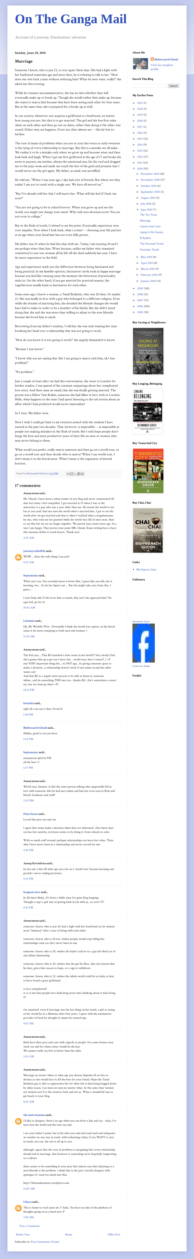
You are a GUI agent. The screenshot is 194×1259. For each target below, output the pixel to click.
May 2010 (147, 257)
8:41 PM (28, 908)
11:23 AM (29, 636)
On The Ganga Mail (71, 19)
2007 (140, 300)
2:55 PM (28, 801)
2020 (140, 109)
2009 (140, 288)
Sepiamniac (30, 576)
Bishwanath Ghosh (35, 728)
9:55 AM (28, 562)
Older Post (114, 1235)
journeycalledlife (34, 551)
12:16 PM (28, 690)
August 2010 (148, 198)
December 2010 (150, 174)
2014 (140, 145)
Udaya (27, 1202)
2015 (140, 139)
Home (68, 1235)
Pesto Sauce (30, 814)
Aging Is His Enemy (151, 232)
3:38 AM (28, 1217)
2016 (140, 133)
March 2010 (148, 269)
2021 (140, 103)
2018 (140, 121)
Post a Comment (30, 1226)
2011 (140, 163)
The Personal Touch (152, 244)
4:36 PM (28, 850)
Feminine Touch (149, 250)
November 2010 (150, 180)
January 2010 (149, 281)
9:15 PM (28, 879)
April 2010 (147, 263)
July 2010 (146, 204)
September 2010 (151, 192)
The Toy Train (148, 215)
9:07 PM (28, 1024)
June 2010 (147, 210)
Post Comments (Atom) (45, 1242)
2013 (140, 151)
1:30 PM (28, 715)
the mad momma (34, 1115)
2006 (140, 306)
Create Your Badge (141, 666)
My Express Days (146, 570)
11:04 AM (29, 1189)
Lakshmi (29, 621)
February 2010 (149, 275)
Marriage (145, 221)
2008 (140, 294)
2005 (140, 312)
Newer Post (23, 1235)
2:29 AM (28, 538)
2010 (140, 169)
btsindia (28, 703)
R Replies (145, 238)
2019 (140, 115)
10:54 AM (29, 608)
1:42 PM (28, 739)
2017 (140, 127)
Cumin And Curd (150, 226)
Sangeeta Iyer (31, 892)
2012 (140, 157)
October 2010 (149, 186)
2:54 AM (28, 1056)
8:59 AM (28, 1102)
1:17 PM (28, 768)
